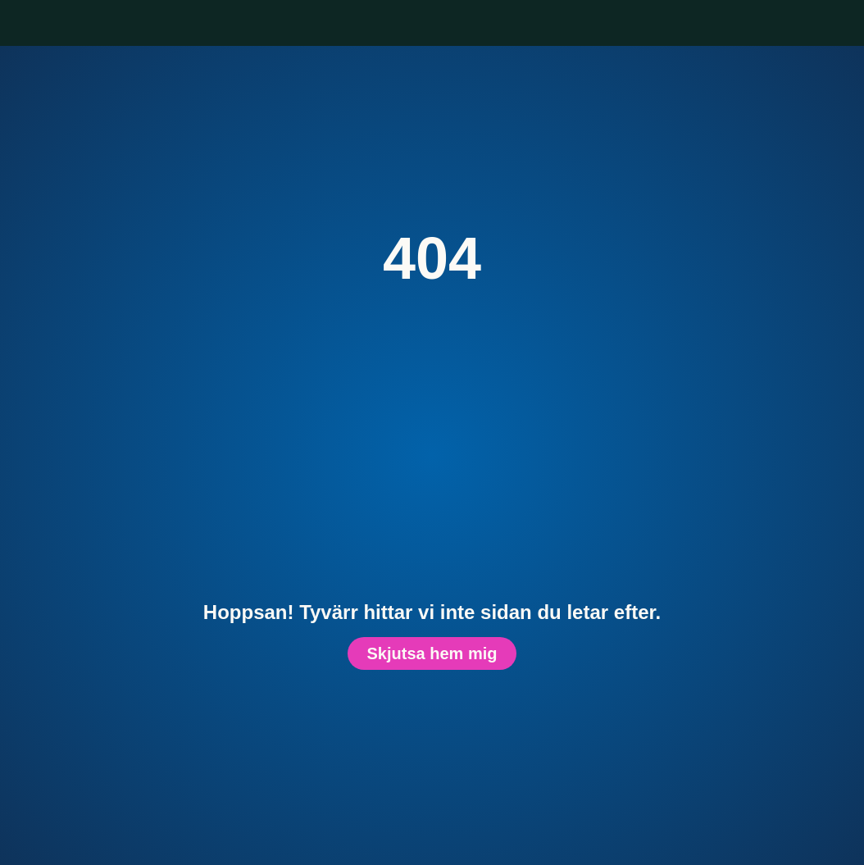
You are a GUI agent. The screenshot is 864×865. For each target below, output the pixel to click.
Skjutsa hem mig (432, 653)
